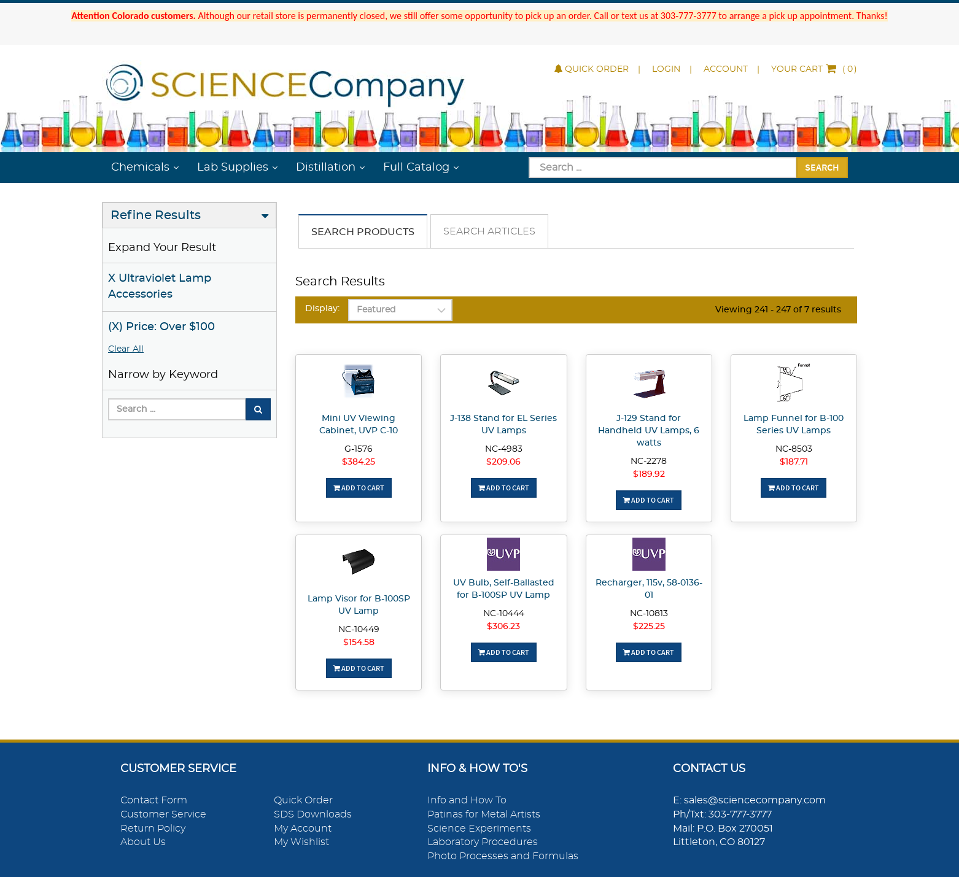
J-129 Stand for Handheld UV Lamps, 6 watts (648, 430)
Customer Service (163, 814)
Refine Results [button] (156, 215)
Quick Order (591, 69)
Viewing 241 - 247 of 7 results (778, 310)
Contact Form (153, 800)
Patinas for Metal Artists (483, 814)
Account (726, 69)
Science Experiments (479, 828)
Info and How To (467, 800)
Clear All (126, 349)
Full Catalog (416, 167)
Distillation (325, 167)
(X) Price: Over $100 (161, 327)
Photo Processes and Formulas (502, 856)
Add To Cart (358, 487)
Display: (322, 308)
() (814, 69)
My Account (303, 828)
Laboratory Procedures (482, 842)
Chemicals (140, 167)
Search (822, 167)
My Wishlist (301, 842)
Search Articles (489, 231)
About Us (143, 842)
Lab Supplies (232, 167)
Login (666, 69)
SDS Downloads (313, 814)
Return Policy (152, 828)
